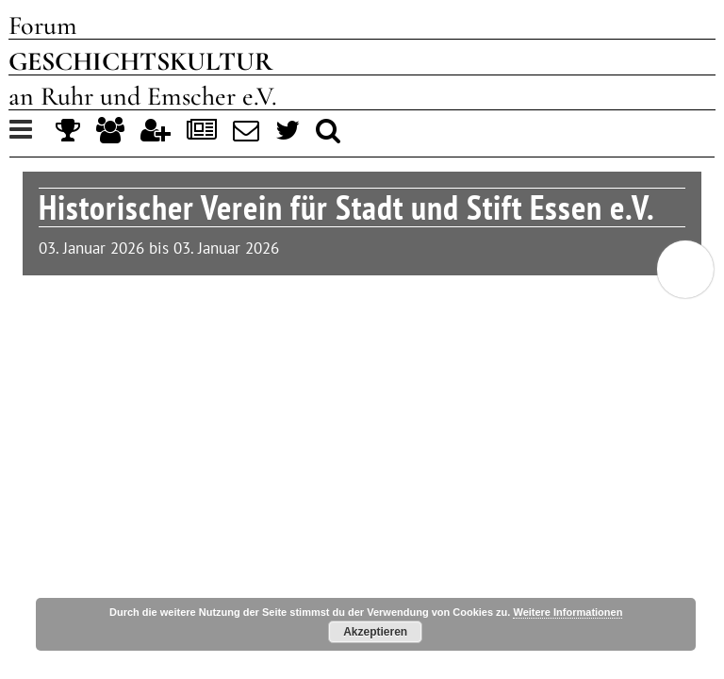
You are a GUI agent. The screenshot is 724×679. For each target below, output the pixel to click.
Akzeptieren (375, 631)
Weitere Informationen (567, 612)
